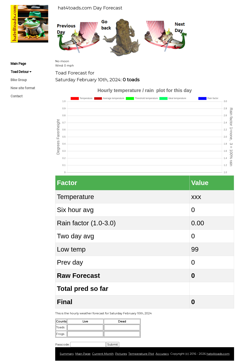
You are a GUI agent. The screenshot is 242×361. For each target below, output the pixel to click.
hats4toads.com (218, 354)
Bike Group (19, 80)
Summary (67, 354)
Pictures (121, 354)
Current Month (103, 354)
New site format (23, 88)
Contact (16, 96)
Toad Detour (21, 72)
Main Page (18, 64)
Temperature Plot (141, 354)
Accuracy (162, 354)
